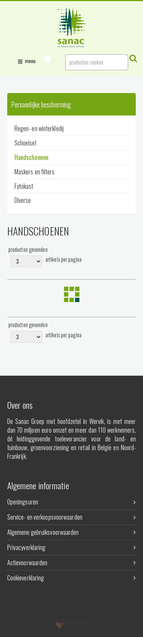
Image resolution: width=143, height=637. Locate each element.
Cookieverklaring (71, 577)
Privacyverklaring (71, 547)
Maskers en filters (34, 171)
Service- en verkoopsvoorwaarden (71, 517)
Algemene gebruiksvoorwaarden (71, 532)
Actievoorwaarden (71, 562)
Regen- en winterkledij (39, 128)
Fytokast (24, 186)
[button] (48, 59)
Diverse (22, 200)
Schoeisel (25, 142)
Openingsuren (71, 501)
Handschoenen (31, 157)
